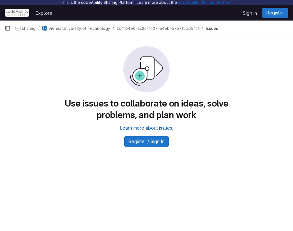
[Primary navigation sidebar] (8, 28)
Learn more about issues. (146, 128)
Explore (44, 13)
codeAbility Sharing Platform (205, 2)
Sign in (250, 13)
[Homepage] (17, 13)
